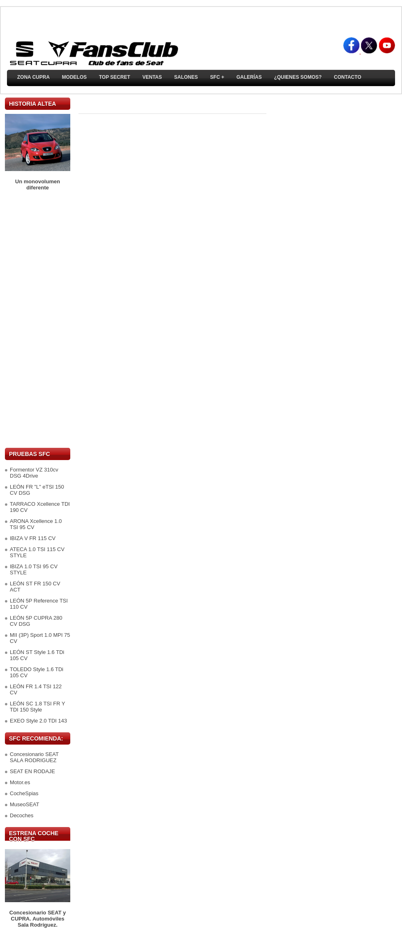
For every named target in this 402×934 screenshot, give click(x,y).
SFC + (217, 77)
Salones (186, 77)
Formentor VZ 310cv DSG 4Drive (34, 473)
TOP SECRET (114, 77)
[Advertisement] (37, 319)
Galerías (249, 77)
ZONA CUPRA (33, 77)
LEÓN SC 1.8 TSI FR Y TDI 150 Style (37, 706)
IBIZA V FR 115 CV (33, 538)
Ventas (152, 77)
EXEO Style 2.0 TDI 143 (38, 721)
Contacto (347, 77)
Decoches (22, 815)
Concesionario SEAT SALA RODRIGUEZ (34, 757)
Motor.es (20, 782)
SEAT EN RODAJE (32, 771)
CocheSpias (24, 793)
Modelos (74, 77)
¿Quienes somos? (298, 77)
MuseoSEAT (24, 804)
